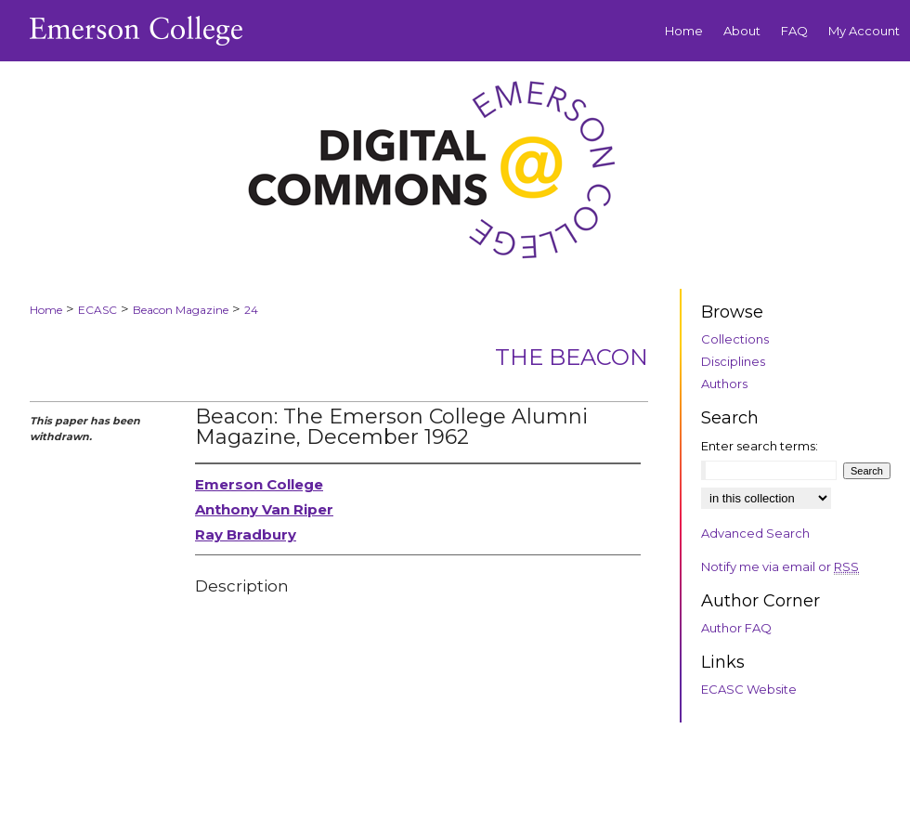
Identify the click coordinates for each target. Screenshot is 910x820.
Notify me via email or (780, 566)
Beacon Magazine (180, 310)
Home (46, 310)
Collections (735, 339)
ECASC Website (749, 689)
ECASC (97, 310)
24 (251, 310)
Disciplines (733, 361)
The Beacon (571, 357)
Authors (724, 383)
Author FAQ (736, 627)
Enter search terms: (759, 445)
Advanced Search (755, 533)
